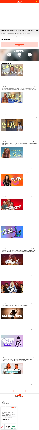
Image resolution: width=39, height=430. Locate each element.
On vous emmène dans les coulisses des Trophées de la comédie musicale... (15, 305)
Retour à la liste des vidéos (19, 391)
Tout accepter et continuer (13, 427)
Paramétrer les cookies (7, 427)
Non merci (2, 427)
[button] (35, 1)
